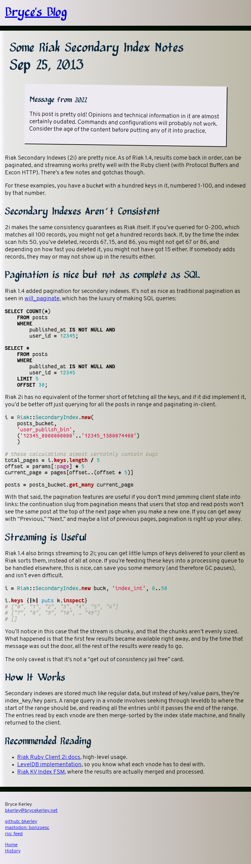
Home (11, 845)
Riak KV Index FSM (41, 772)
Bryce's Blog (36, 13)
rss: (14, 834)
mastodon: (27, 827)
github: (21, 821)
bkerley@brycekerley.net (31, 810)
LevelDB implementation (49, 765)
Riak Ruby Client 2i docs (48, 757)
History (13, 851)
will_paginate (42, 299)
